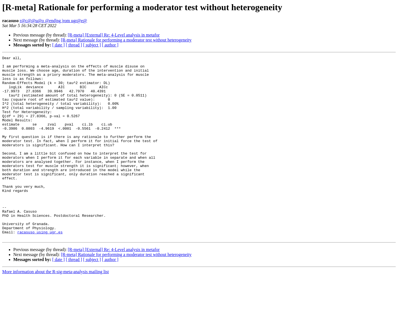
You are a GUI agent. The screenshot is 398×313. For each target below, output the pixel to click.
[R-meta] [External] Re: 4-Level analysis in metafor (113, 35)
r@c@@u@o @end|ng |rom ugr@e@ (53, 20)
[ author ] (110, 45)
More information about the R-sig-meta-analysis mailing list (55, 308)
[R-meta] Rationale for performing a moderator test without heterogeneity (126, 40)
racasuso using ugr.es (40, 267)
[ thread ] (74, 45)
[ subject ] (92, 45)
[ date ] (58, 45)
